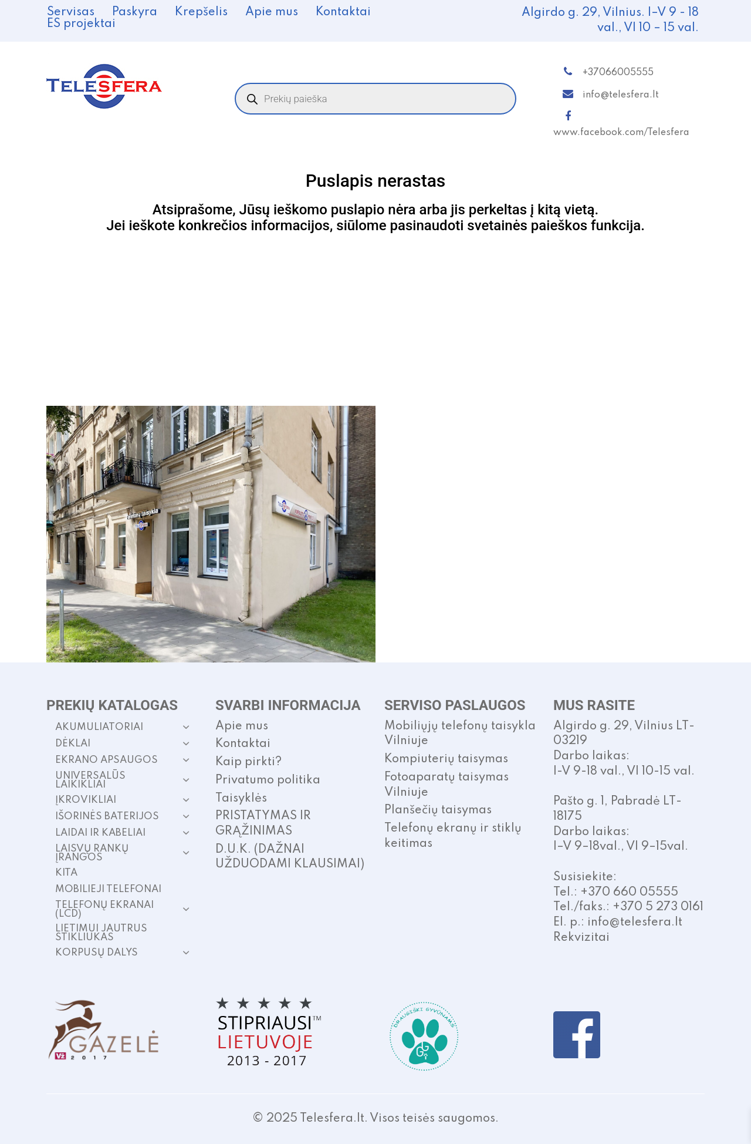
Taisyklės (241, 799)
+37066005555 (618, 73)
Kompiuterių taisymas (446, 759)
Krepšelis (201, 12)
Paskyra (134, 12)
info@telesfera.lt (621, 95)
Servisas (70, 12)
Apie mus (271, 12)
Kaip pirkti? (248, 762)
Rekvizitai (581, 938)
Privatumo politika (267, 780)
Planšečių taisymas (438, 810)
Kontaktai (343, 12)
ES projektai (81, 24)
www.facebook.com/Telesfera (621, 132)
